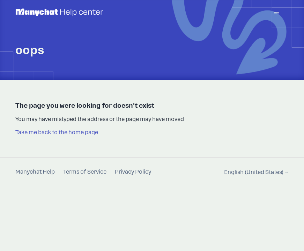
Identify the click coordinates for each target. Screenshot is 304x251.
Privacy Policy (133, 172)
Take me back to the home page (56, 132)
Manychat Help (35, 172)
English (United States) (256, 172)
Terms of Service (84, 172)
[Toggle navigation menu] (276, 12)
